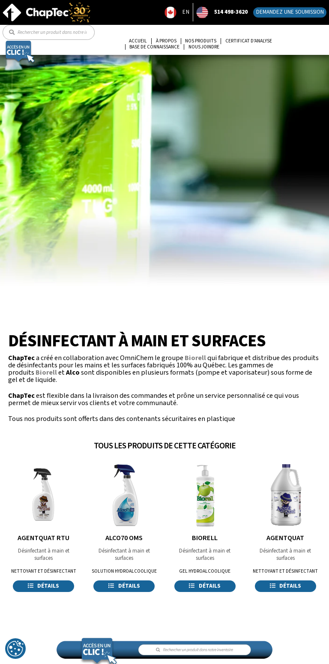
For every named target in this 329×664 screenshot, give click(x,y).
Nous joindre (203, 47)
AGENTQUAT (285, 538)
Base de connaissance (154, 47)
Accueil (138, 41)
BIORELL (205, 538)
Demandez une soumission (290, 12)
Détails (44, 586)
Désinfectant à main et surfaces (43, 554)
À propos (166, 41)
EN (186, 12)
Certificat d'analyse (248, 41)
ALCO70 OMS (124, 538)
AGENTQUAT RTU (43, 538)
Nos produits (200, 41)
